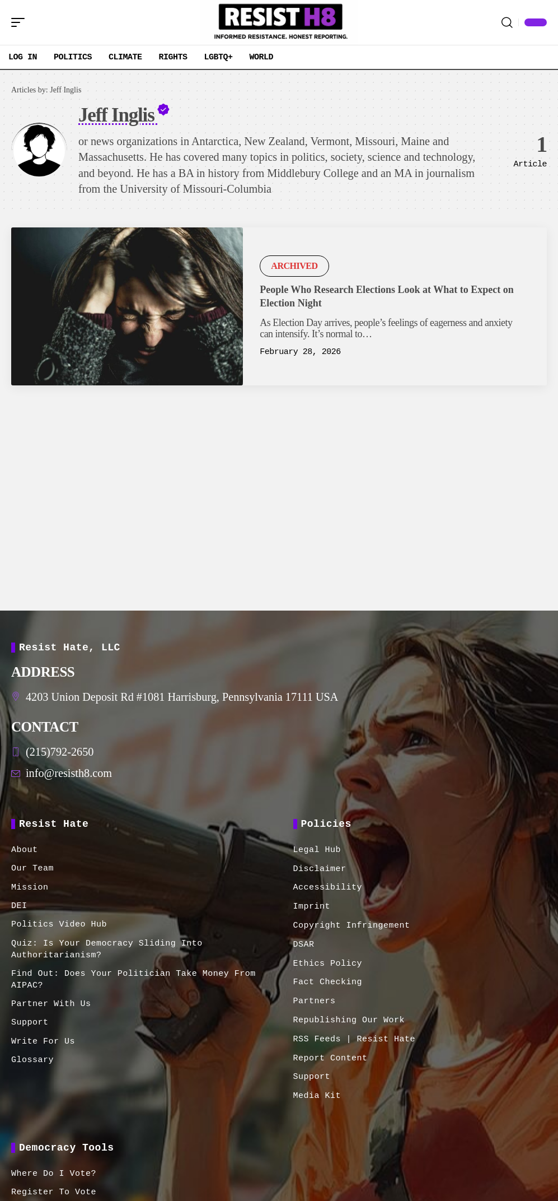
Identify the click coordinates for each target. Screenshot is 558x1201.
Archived (294, 266)
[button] (20, 22)
